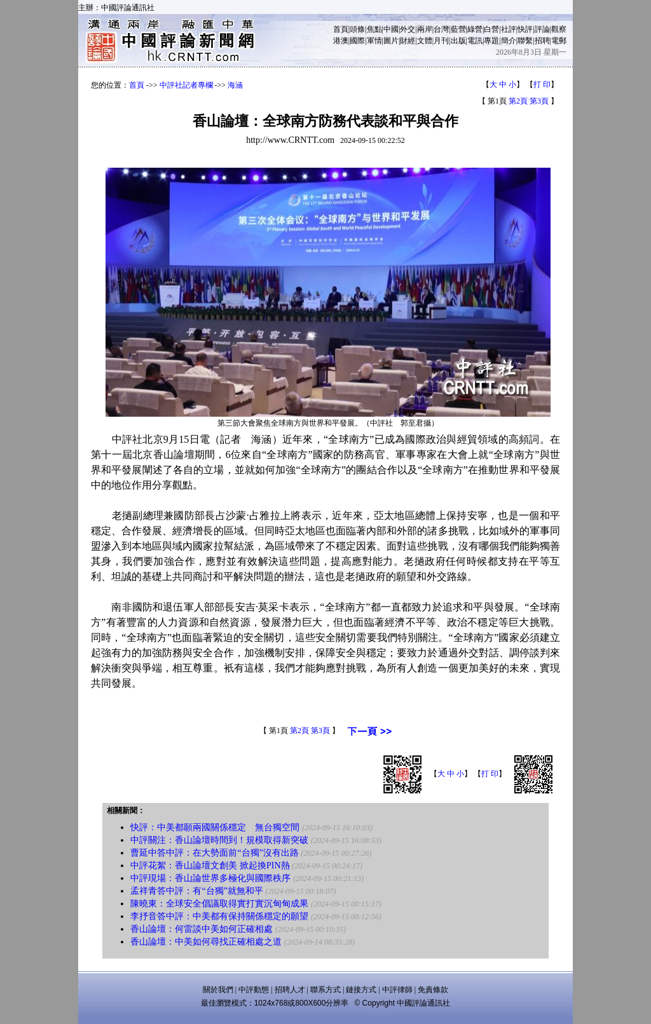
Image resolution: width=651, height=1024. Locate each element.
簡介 (508, 40)
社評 (508, 29)
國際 (357, 40)
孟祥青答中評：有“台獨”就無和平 (196, 891)
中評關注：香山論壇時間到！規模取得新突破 (219, 840)
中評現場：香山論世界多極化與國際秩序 (210, 878)
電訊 (475, 40)
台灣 (441, 29)
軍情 (374, 40)
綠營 (475, 29)
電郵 (558, 40)
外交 (407, 29)
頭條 (357, 29)
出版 (458, 40)
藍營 (458, 29)
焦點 (374, 29)
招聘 (542, 40)
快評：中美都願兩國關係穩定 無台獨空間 (214, 827)
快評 (525, 29)
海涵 (235, 85)
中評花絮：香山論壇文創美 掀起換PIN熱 (209, 865)
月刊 (441, 40)
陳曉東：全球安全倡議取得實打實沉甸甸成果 (219, 903)
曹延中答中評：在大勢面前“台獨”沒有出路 (214, 853)
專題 (491, 40)
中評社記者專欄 (186, 85)
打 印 (542, 84)
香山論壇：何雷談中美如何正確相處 (201, 929)
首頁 (340, 29)
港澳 (340, 40)
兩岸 (424, 29)
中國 (391, 29)
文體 (424, 40)
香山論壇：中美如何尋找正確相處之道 (206, 942)
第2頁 (518, 101)
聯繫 (525, 40)
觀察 (558, 29)
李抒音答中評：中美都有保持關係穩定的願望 (219, 916)
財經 (407, 40)
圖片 (391, 40)
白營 (491, 29)
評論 (542, 29)
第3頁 (539, 101)
